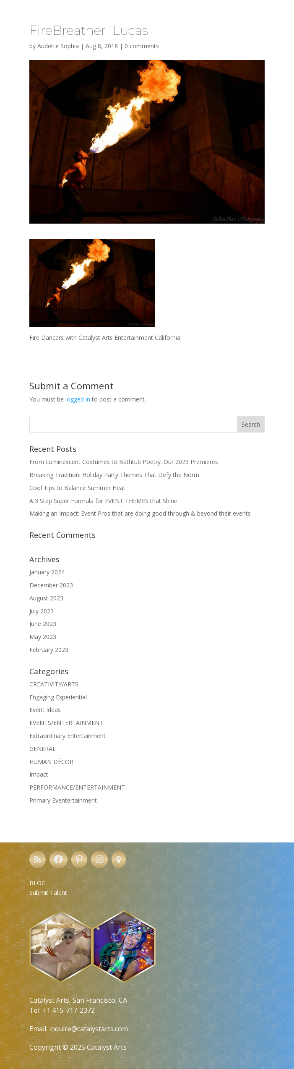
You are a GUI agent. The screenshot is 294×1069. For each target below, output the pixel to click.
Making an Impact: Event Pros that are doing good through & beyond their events (140, 513)
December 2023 (51, 585)
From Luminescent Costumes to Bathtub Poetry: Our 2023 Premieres (123, 462)
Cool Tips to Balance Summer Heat (77, 488)
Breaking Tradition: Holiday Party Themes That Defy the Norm (114, 475)
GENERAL (42, 749)
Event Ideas (45, 710)
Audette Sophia (58, 46)
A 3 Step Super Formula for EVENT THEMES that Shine (103, 501)
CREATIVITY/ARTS (53, 684)
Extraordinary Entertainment (67, 736)
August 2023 (46, 598)
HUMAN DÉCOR (51, 762)
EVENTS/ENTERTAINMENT (66, 723)
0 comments (142, 46)
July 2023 (41, 611)
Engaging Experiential (58, 697)
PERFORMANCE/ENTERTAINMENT (77, 787)
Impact (38, 774)
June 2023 (42, 624)
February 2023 (48, 650)
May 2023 (42, 637)
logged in (77, 399)
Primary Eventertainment (63, 800)
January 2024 (47, 572)
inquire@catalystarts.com (88, 1028)
